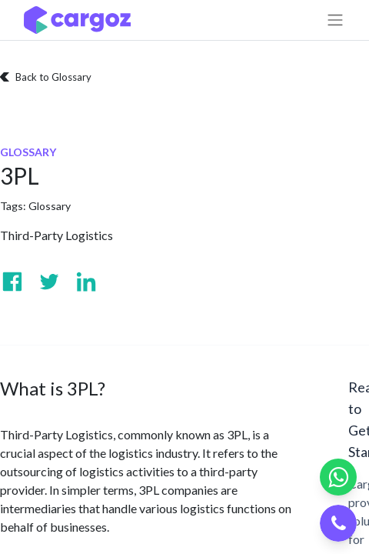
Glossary (49, 205)
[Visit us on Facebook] (12, 281)
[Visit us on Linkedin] (86, 281)
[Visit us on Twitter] (49, 281)
